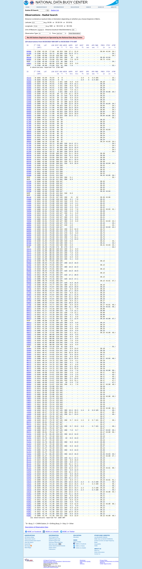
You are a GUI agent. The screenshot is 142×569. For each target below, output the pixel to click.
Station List (55, 10)
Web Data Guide (53, 544)
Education (74, 7)
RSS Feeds (28, 546)
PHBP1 (29, 398)
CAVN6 (29, 94)
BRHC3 (29, 309)
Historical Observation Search (33, 540)
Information (58, 7)
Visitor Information (99, 552)
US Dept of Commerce (49, 560)
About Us (97, 549)
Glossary (82, 564)
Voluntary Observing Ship (55, 542)
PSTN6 (29, 181)
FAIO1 (29, 434)
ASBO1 (29, 63)
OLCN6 (29, 54)
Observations (40, 7)
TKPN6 (29, 211)
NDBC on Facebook (33, 532)
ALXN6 (29, 120)
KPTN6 (29, 285)
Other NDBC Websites (102, 535)
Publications (52, 549)
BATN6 (29, 261)
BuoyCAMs (27, 544)
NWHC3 (29, 323)
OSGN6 (29, 82)
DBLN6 (29, 57)
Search (100, 7)
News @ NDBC (77, 542)
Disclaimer (82, 560)
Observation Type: (31, 33)
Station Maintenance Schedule (57, 546)
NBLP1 (29, 360)
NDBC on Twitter (67, 532)
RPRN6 (29, 52)
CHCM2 (29, 470)
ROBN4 (29, 287)
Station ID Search (31, 10)
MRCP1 (29, 416)
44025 (29, 482)
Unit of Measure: (31, 30)
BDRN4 (29, 372)
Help (81, 562)
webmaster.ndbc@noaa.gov (50, 567)
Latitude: (28, 22)
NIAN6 (29, 165)
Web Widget (28, 547)
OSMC (96, 546)
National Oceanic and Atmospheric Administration (56, 561)
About (113, 7)
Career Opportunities (105, 564)
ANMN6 (29, 223)
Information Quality (85, 561)
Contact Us (97, 554)
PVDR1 (29, 506)
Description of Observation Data (36, 527)
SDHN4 (29, 349)
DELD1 (29, 458)
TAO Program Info (53, 537)
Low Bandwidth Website (100, 537)
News (88, 7)
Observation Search (30, 539)
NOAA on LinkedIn (51, 532)
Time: (54, 33)
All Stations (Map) (29, 537)
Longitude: (29, 26)
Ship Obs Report (29, 542)
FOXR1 (29, 494)
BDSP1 (29, 386)
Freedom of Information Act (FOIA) (109, 561)
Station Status (52, 547)
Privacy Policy (103, 560)
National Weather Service (50, 562)
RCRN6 (29, 118)
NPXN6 (29, 241)
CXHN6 (29, 199)
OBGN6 (29, 132)
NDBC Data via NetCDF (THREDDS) (103, 539)
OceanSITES (97, 544)
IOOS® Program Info (54, 540)
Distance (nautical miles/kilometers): (58, 30)
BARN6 (29, 59)
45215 (29, 78)
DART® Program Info (54, 539)
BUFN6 (29, 153)
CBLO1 (29, 249)
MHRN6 (29, 263)
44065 (29, 410)
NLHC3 (29, 436)
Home (27, 7)
